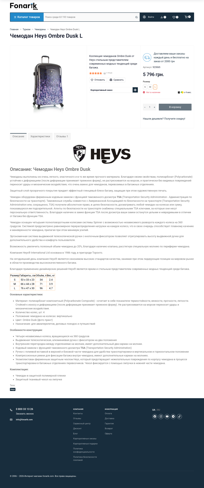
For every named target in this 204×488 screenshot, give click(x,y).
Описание (18, 136)
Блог (75, 433)
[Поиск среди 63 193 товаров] (89, 17)
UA (153, 410)
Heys (12, 389)
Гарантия (109, 423)
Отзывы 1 (62, 136)
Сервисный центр (82, 423)
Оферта (108, 433)
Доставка (109, 418)
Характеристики (40, 136)
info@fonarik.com (24, 419)
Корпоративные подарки (85, 443)
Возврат (109, 428)
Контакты (78, 413)
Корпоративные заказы (84, 438)
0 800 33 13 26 (24, 409)
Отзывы (77, 418)
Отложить (98, 79)
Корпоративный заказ (101, 90)
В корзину (175, 107)
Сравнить (117, 79)
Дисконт (77, 428)
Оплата (108, 413)
